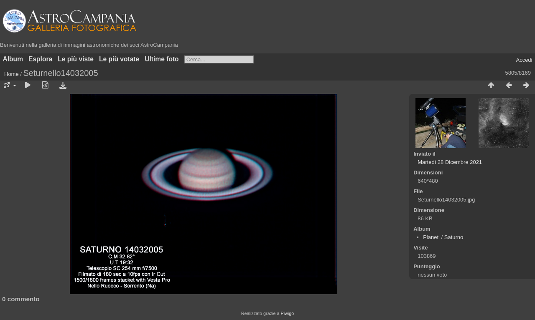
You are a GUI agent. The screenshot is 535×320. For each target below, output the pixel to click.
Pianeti (431, 237)
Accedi (524, 60)
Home (11, 74)
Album (13, 59)
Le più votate (119, 59)
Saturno (454, 237)
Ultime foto (161, 59)
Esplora (40, 59)
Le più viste (76, 59)
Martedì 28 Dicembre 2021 (450, 162)
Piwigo (287, 313)
